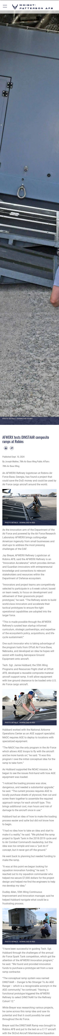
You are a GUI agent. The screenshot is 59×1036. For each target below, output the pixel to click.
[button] (5, 6)
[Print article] (6, 448)
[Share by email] (12, 448)
